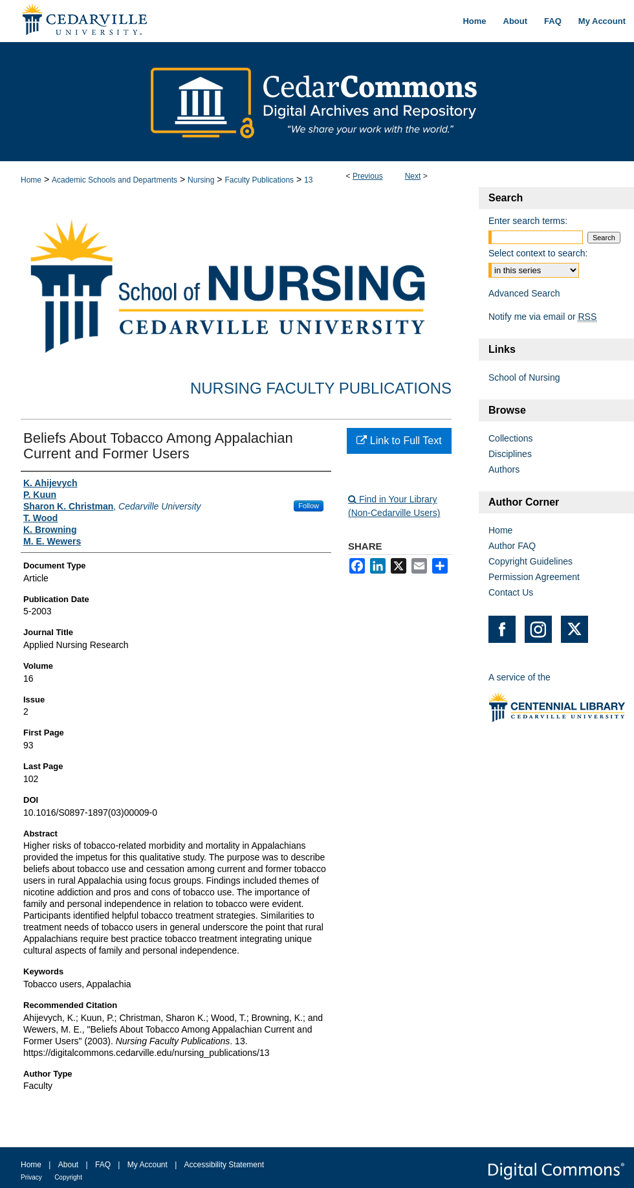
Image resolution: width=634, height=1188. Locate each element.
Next (413, 176)
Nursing (201, 180)
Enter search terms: (527, 221)
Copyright (68, 1177)
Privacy (31, 1177)
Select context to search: (537, 253)
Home (31, 180)
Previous (368, 176)
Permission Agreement (534, 577)
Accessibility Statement (224, 1164)
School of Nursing (524, 377)
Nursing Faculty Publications (321, 388)
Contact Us (510, 592)
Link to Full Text (398, 440)
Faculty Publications (259, 180)
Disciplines (510, 454)
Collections (510, 438)
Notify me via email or (542, 316)
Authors (503, 469)
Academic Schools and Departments (114, 180)
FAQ (103, 1164)
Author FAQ (512, 546)
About (68, 1164)
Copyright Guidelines (530, 561)
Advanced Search (524, 293)
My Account (147, 1164)
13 (308, 180)
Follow (308, 506)
